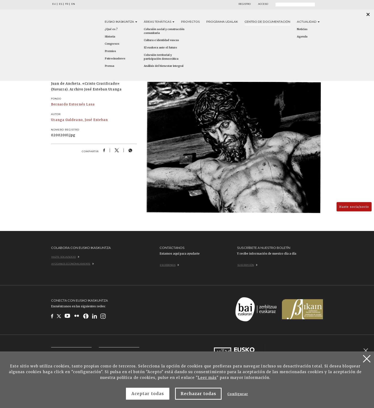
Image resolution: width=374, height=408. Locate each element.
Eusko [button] (121, 21)
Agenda (302, 36)
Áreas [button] (159, 21)
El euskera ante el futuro (160, 47)
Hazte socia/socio (354, 207)
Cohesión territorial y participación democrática (161, 56)
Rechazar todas (198, 393)
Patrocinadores (115, 58)
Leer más (207, 377)
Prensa (109, 66)
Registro (245, 4)
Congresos (112, 43)
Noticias (302, 29)
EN (73, 4)
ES (60, 4)
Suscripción (247, 265)
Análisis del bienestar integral (163, 66)
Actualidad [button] (308, 21)
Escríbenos (169, 265)
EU (54, 4)
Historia (110, 36)
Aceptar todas (147, 393)
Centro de (267, 21)
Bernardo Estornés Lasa (73, 104)
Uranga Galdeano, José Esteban (79, 120)
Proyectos (190, 21)
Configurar (237, 394)
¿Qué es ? (111, 29)
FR (66, 4)
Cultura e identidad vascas (161, 40)
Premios (110, 51)
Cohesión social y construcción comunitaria (164, 31)
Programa (222, 21)
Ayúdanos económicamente (72, 263)
